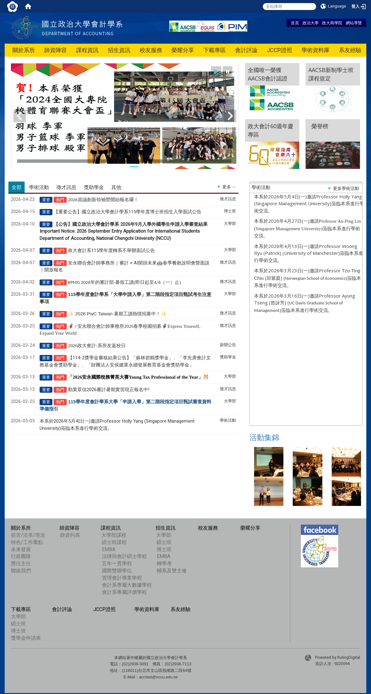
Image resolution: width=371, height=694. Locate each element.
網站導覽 (354, 23)
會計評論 (246, 50)
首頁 (295, 23)
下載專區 (214, 50)
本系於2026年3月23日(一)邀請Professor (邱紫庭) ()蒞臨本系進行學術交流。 (307, 277)
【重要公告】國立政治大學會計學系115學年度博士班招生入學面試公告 (127, 212)
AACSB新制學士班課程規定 (331, 74)
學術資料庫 (315, 50)
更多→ (228, 186)
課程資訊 (87, 50)
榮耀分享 (182, 50)
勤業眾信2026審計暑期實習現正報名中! (108, 389)
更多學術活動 (346, 188)
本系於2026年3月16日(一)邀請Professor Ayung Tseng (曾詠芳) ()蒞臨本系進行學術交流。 (304, 303)
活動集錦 (264, 437)
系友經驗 (350, 50)
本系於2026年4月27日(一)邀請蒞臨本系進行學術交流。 (307, 228)
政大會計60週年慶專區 (270, 130)
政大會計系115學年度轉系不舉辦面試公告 (111, 250)
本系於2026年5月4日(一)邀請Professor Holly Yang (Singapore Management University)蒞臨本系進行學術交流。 (309, 203)
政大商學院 (332, 23)
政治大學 (310, 23)
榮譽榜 (318, 130)
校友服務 (151, 50)
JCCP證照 (279, 50)
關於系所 (23, 50)
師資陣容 (55, 50)
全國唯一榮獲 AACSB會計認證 (267, 74)
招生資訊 (119, 50)
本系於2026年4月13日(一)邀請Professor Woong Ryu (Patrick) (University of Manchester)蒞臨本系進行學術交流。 (308, 253)
